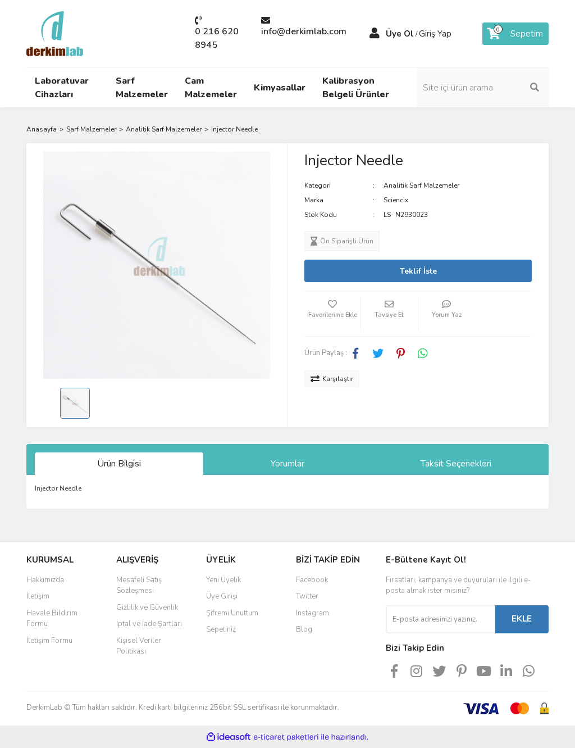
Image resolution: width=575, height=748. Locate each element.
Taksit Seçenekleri (456, 463)
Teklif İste (418, 271)
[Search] (490, 87)
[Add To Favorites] (332, 313)
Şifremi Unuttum (232, 613)
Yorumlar (287, 463)
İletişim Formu (49, 641)
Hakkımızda (45, 580)
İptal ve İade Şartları (149, 624)
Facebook (312, 580)
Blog (304, 629)
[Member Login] (374, 33)
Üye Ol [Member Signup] (400, 33)
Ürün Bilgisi (119, 463)
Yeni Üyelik (223, 580)
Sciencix (396, 200)
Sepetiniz (221, 629)
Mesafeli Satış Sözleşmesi (139, 585)
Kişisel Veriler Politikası (138, 646)
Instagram (312, 613)
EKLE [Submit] (522, 618)
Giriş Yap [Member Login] (435, 33)
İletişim (37, 596)
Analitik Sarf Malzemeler (421, 185)
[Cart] (515, 33)
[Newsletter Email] (440, 619)
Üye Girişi (222, 596)
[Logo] (54, 33)
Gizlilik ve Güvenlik (147, 607)
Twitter (307, 596)
